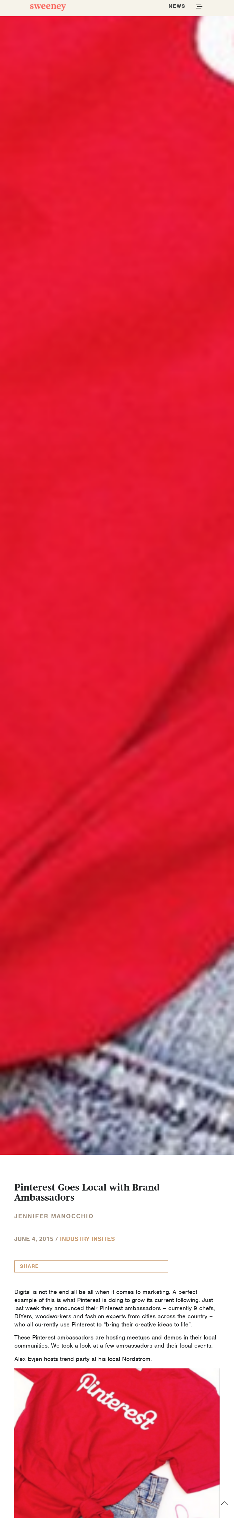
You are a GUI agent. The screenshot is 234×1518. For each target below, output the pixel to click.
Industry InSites (87, 1239)
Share (29, 1266)
